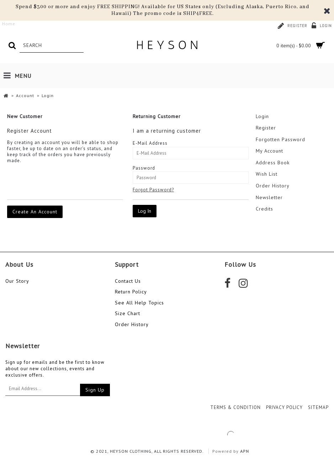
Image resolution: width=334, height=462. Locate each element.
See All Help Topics (139, 302)
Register (266, 127)
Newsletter (269, 197)
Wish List (266, 174)
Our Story (17, 281)
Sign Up (95, 390)
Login (262, 116)
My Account (269, 151)
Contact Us (128, 281)
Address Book (273, 162)
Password (144, 168)
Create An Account (34, 211)
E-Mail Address (150, 143)
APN (244, 451)
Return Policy (131, 291)
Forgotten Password (280, 139)
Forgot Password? (153, 190)
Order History (273, 185)
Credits (264, 209)
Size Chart (127, 313)
